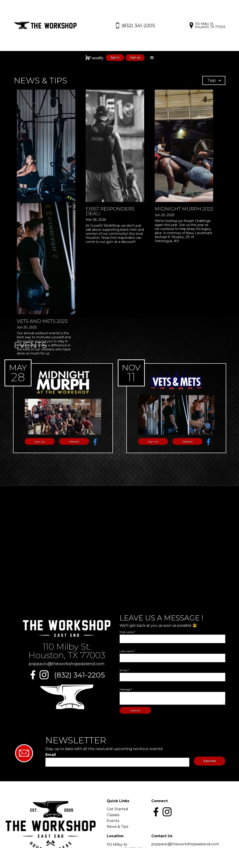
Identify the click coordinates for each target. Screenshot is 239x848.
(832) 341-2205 (79, 675)
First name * (127, 632)
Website (74, 441)
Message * (126, 689)
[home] (47, 25)
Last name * (127, 651)
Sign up (135, 57)
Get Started (117, 809)
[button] (152, 57)
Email (50, 755)
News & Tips (117, 826)
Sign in (115, 57)
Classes (113, 815)
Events (113, 821)
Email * (124, 670)
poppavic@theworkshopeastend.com (67, 664)
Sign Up (39, 441)
